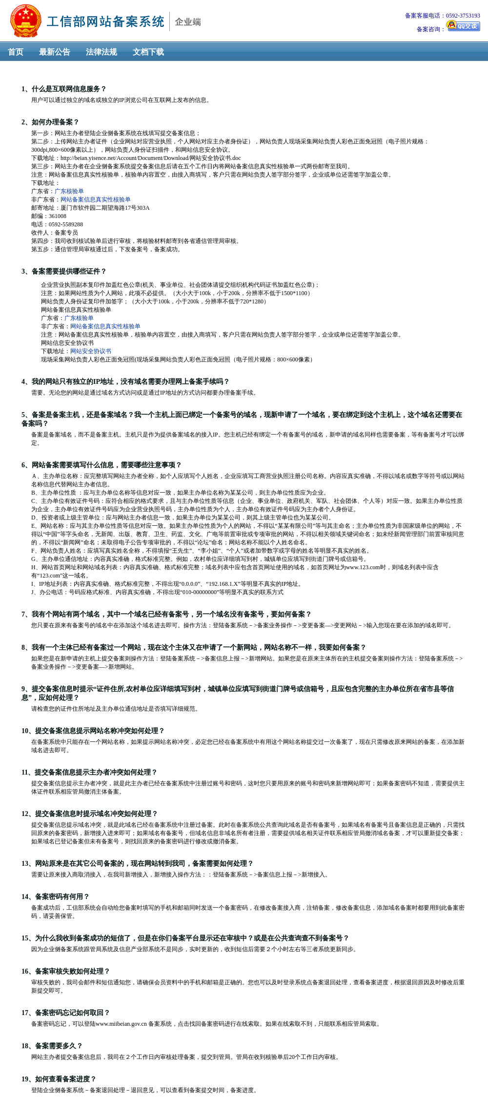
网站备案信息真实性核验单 (96, 199)
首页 (15, 52)
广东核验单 (69, 191)
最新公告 (54, 52)
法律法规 (101, 52)
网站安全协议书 (90, 351)
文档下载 (148, 52)
